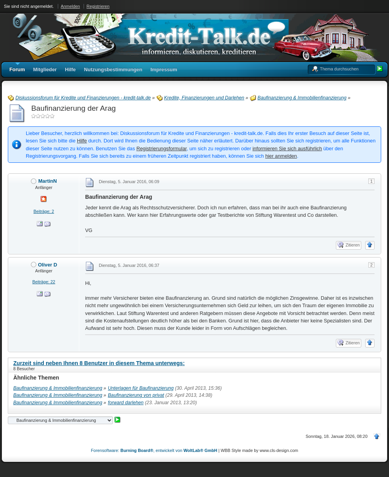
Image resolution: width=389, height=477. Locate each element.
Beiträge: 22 (43, 281)
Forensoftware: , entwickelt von (154, 450)
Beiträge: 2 (44, 211)
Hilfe (82, 141)
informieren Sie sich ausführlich (287, 148)
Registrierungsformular (161, 148)
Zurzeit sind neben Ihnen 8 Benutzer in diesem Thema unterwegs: (99, 363)
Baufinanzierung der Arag (73, 108)
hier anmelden (281, 156)
